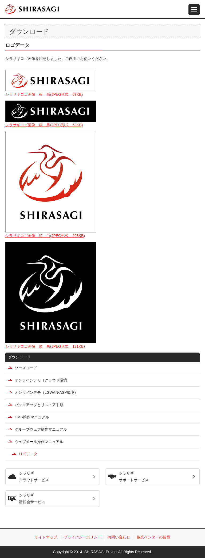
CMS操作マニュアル (32, 417)
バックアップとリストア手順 (39, 405)
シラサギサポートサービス (134, 476)
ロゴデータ (28, 454)
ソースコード (26, 368)
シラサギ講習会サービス (32, 498)
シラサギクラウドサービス (34, 476)
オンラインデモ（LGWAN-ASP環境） (46, 392)
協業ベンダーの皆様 (153, 537)
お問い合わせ (119, 537)
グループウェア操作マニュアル (41, 429)
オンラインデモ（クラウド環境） (43, 380)
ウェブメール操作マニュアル (39, 441)
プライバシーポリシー (82, 537)
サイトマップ (46, 537)
